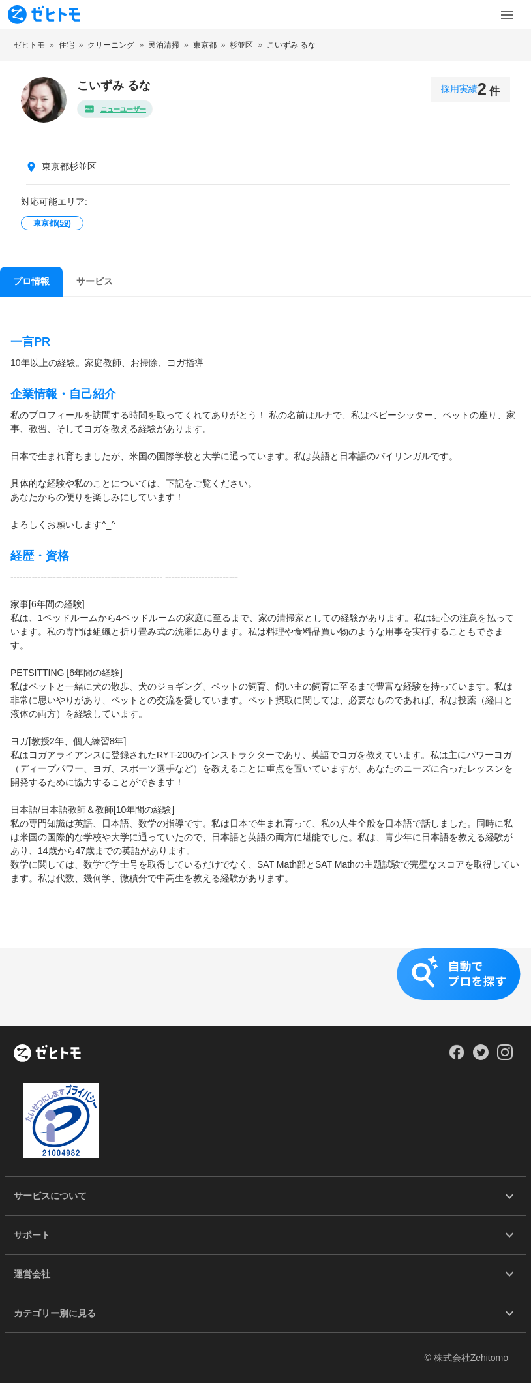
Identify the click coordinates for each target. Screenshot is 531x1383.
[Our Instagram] (505, 1057)
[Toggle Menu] (507, 15)
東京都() (51, 223)
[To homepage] (44, 14)
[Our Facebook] (456, 1057)
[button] (265, 987)
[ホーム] (47, 1054)
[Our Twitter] (480, 1057)
